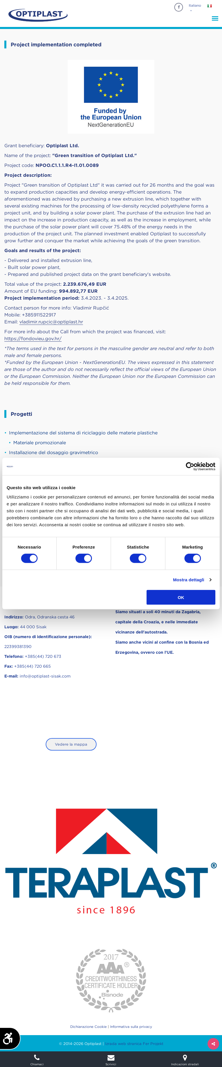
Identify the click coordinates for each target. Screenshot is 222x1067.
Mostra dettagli (188, 579)
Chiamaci (37, 1060)
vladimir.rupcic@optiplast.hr (51, 322)
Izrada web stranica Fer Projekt (134, 1043)
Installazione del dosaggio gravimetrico (53, 452)
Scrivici (111, 1060)
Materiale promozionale (39, 442)
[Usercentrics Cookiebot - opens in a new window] (190, 466)
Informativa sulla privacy (131, 1026)
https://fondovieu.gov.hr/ (33, 338)
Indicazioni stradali (185, 1060)
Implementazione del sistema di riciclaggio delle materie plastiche (83, 433)
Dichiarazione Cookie (88, 1026)
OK (181, 597)
